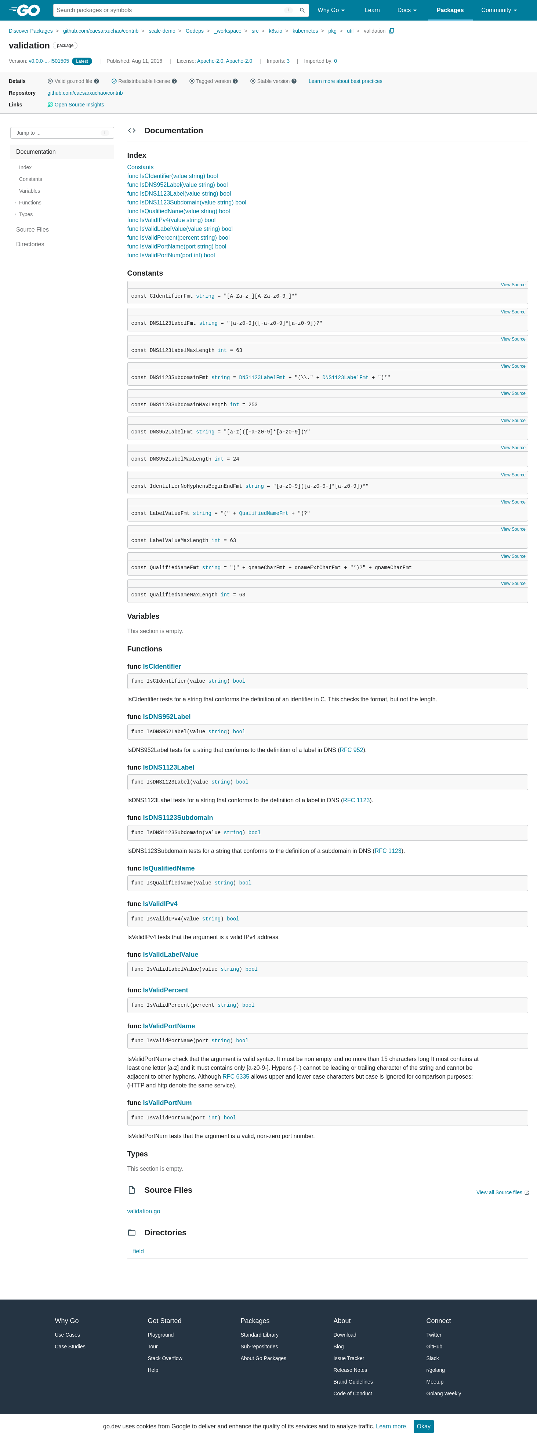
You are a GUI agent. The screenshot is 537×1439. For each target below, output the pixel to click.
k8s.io (276, 31)
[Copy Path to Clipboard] (391, 31)
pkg (333, 31)
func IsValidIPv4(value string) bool (171, 220)
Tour (153, 1346)
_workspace (228, 31)
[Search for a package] (174, 10)
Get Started (165, 1320)
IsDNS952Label (167, 716)
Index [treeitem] (25, 167)
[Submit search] (302, 10)
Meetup (435, 1382)
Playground (161, 1335)
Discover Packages (31, 31)
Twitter (434, 1335)
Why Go (332, 10)
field (138, 1251)
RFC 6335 (235, 1076)
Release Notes (350, 1370)
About (342, 1320)
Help (153, 1370)
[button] (50, 81)
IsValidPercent (165, 990)
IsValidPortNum (167, 1102)
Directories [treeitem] (30, 244)
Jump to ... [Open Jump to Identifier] (28, 133)
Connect (439, 1320)
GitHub (435, 1346)
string (205, 296)
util (350, 31)
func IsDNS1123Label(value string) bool (179, 193)
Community (500, 10)
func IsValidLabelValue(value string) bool (180, 229)
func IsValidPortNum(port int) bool (171, 255)
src (255, 31)
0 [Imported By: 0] (320, 61)
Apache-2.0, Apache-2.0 (224, 61)
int (222, 350)
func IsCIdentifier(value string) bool (172, 176)
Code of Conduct (353, 1393)
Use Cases (67, 1335)
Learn (372, 10)
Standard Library (260, 1335)
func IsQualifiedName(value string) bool (178, 211)
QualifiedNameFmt (264, 513)
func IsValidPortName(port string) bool (176, 246)
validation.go (143, 1211)
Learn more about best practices (345, 81)
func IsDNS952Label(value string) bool (177, 185)
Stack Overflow (165, 1358)
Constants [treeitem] (30, 179)
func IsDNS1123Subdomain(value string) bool (187, 202)
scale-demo (162, 31)
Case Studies (70, 1346)
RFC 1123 (356, 800)
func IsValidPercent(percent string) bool (178, 238)
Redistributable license (144, 81)
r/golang (436, 1370)
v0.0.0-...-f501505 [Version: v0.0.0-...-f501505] (39, 61)
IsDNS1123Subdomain (178, 817)
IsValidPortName (169, 1026)
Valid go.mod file (73, 81)
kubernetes (305, 31)
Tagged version (213, 81)
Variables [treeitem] (29, 191)
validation (374, 31)
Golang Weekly (444, 1393)
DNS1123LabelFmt (262, 378)
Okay (424, 1426)
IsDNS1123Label (169, 767)
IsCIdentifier (162, 666)
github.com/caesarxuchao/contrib (100, 31)
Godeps (195, 31)
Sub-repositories (259, 1346)
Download (345, 1335)
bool (239, 681)
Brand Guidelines (353, 1382)
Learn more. (391, 1426)
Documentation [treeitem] (36, 152)
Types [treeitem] (26, 214)
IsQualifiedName (169, 868)
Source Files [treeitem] (32, 229)
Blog (339, 1346)
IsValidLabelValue (171, 954)
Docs (408, 10)
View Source (513, 284)
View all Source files (499, 1192)
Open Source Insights (75, 105)
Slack (433, 1358)
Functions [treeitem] (30, 203)
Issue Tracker (349, 1358)
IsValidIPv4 (160, 904)
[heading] (31, 10)
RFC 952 (351, 750)
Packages (450, 10)
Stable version (273, 81)
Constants (140, 167)
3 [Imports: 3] (279, 61)
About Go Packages (264, 1358)
